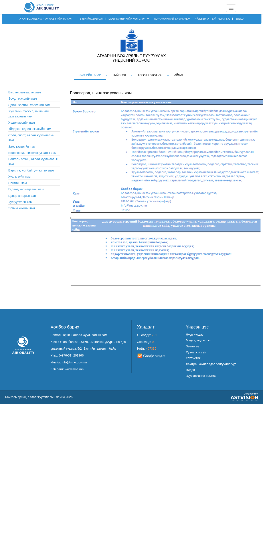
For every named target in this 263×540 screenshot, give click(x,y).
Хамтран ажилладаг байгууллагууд (211, 364)
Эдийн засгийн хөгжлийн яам (29, 105)
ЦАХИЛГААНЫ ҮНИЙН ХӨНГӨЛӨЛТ (129, 19)
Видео (190, 370)
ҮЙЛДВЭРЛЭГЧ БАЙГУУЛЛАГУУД (212, 19)
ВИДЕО (239, 19)
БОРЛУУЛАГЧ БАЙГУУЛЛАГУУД (172, 19)
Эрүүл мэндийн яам (22, 98)
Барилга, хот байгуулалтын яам (31, 170)
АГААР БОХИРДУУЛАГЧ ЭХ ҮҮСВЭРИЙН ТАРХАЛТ (46, 19)
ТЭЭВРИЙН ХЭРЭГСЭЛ (90, 19)
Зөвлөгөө (193, 346)
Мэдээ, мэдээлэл (198, 340)
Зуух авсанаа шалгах (201, 376)
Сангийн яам (17, 183)
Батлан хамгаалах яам (24, 92)
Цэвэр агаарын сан (22, 195)
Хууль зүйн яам (19, 176)
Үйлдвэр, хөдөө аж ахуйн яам (29, 129)
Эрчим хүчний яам (21, 208)
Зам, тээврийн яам (22, 146)
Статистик (193, 358)
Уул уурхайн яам (20, 202)
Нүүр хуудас (195, 334)
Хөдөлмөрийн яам (21, 122)
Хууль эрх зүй (196, 352)
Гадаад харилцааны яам (26, 189)
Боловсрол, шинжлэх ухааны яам (32, 153)
